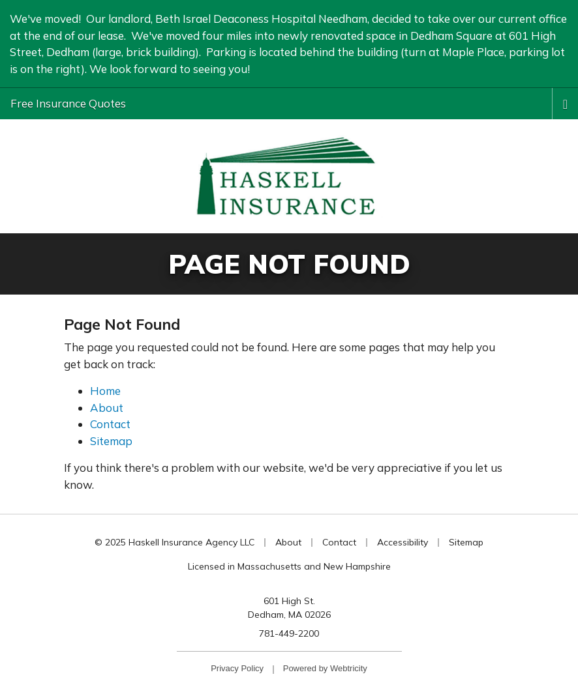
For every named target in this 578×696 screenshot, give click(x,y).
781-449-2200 (289, 633)
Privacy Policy (237, 668)
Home (105, 391)
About (106, 407)
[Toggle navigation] (565, 103)
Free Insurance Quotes (68, 103)
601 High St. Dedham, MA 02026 (289, 607)
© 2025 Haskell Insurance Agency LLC (174, 542)
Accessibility (402, 542)
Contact (110, 424)
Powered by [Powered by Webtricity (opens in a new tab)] (325, 668)
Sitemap (111, 441)
